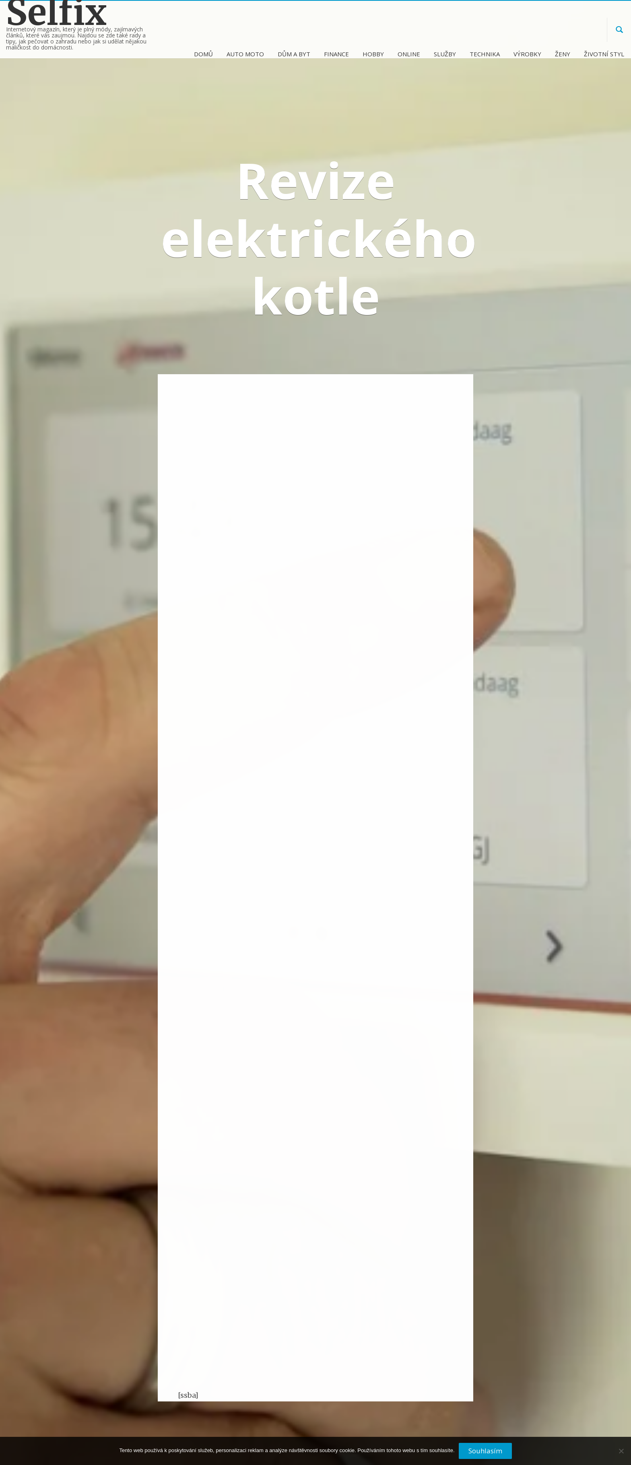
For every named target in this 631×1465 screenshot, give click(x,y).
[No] (621, 1454)
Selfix (56, 13)
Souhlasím (485, 1450)
